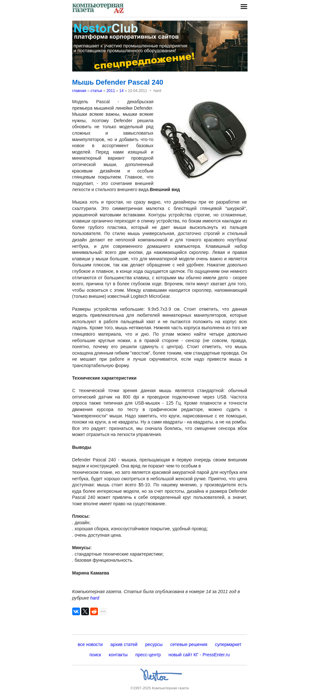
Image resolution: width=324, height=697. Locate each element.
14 (121, 90)
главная (79, 90)
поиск (95, 654)
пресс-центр (148, 654)
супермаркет (228, 644)
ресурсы (153, 644)
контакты (118, 654)
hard (94, 597)
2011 (110, 90)
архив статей (123, 644)
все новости (90, 644)
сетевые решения (188, 644)
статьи (96, 90)
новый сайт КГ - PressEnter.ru (199, 654)
